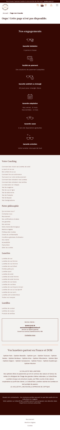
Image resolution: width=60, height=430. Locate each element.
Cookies (30, 425)
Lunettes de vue (7, 258)
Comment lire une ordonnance (12, 174)
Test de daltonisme (8, 192)
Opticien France (36, 361)
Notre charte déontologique (11, 227)
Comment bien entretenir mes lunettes (14, 179)
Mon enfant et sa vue (9, 172)
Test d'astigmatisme (8, 200)
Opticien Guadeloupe (50, 361)
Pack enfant (5, 245)
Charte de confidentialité (10, 234)
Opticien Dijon (53, 358)
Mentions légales (7, 229)
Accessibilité (6, 242)
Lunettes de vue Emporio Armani (12, 287)
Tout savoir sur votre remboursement (14, 177)
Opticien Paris (7, 355)
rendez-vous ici (48, 1)
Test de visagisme (7, 187)
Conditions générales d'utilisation (12, 237)
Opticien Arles (26, 358)
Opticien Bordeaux (15, 358)
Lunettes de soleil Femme (10, 276)
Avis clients (5, 240)
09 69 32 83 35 (30, 325)
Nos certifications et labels (10, 219)
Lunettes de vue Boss (9, 284)
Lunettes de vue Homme (10, 264)
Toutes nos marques (8, 297)
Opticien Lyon (31, 355)
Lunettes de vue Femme (9, 261)
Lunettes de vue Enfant (9, 266)
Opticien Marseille (20, 355)
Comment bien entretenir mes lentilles (14, 182)
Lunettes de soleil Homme (10, 279)
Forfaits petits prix (8, 269)
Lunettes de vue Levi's (9, 292)
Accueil (5, 13)
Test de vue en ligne (8, 190)
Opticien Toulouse (44, 355)
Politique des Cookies (9, 232)
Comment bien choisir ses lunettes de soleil (16, 166)
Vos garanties (6, 221)
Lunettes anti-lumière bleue (11, 295)
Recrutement (6, 216)
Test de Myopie (6, 198)
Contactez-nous (7, 214)
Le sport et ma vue (8, 169)
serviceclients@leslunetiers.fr (30, 327)
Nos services (6, 224)
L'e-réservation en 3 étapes (10, 185)
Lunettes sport (6, 271)
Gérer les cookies (7, 247)
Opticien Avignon (8, 361)
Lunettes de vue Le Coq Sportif (12, 289)
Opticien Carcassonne (23, 361)
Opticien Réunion (30, 363)
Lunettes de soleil (7, 274)
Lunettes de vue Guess (9, 282)
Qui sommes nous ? (8, 211)
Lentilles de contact (8, 308)
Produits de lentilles (8, 313)
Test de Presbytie (7, 195)
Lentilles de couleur (8, 311)
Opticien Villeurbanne (40, 358)
